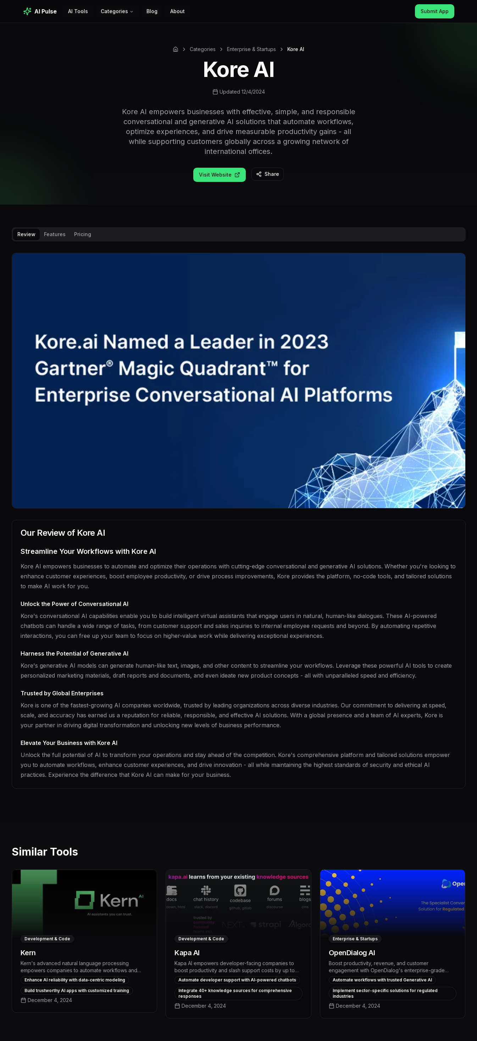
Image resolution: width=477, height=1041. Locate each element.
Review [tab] (26, 234)
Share (267, 174)
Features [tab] (55, 234)
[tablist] (239, 234)
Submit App (435, 11)
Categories (117, 11)
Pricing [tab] (82, 234)
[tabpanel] (239, 526)
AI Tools (78, 11)
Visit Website (219, 175)
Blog (151, 11)
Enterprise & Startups (251, 49)
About (177, 11)
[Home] (175, 49)
